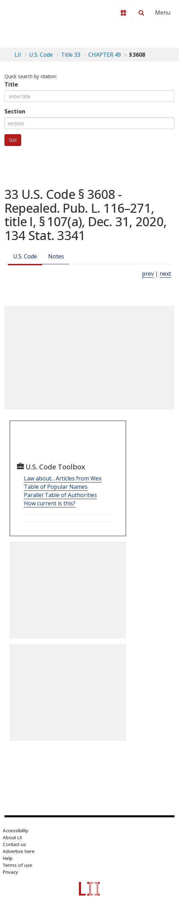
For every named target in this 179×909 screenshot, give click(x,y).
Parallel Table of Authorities (60, 495)
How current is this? (49, 503)
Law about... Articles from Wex (62, 478)
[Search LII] (141, 12)
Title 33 (70, 54)
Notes (56, 256)
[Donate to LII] (123, 12)
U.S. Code (25, 256)
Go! (13, 140)
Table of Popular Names (56, 486)
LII (18, 54)
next (165, 273)
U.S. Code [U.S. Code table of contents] (41, 54)
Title (11, 84)
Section (15, 111)
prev (148, 273)
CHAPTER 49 (104, 54)
